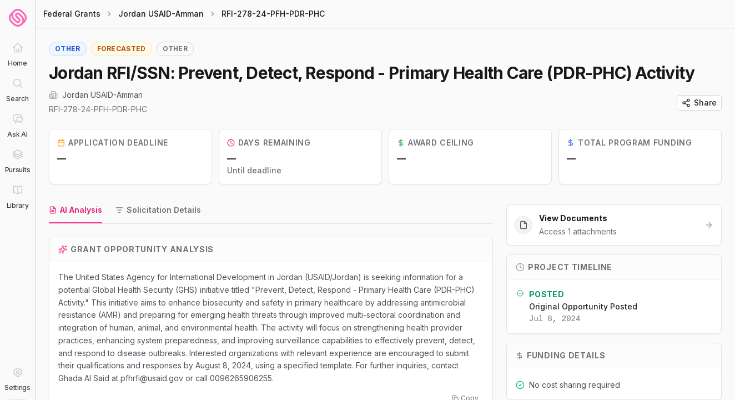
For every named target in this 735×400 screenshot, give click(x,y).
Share (699, 102)
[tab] (75, 210)
